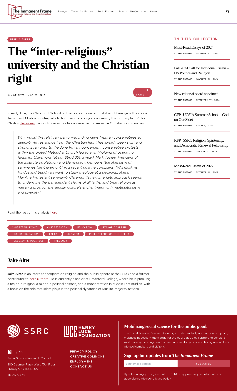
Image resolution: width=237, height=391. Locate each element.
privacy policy (162, 378)
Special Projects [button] (132, 11)
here (53, 212)
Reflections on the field (109, 234)
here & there (20, 39)
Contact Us (81, 366)
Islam (53, 234)
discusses (27, 123)
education (84, 227)
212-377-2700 (16, 375)
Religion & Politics (28, 240)
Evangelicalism (114, 227)
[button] (144, 11)
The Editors (185, 53)
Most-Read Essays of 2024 (193, 47)
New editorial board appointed (196, 93)
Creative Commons (87, 356)
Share (142, 92)
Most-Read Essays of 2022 (193, 166)
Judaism (73, 234)
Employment (81, 361)
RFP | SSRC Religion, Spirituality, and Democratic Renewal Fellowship (201, 142)
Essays (62, 11)
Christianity (57, 227)
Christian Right (24, 227)
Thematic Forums (82, 11)
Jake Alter (17, 95)
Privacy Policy (84, 351)
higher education (25, 234)
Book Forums (106, 11)
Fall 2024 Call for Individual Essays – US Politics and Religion (201, 70)
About (153, 11)
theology (60, 240)
